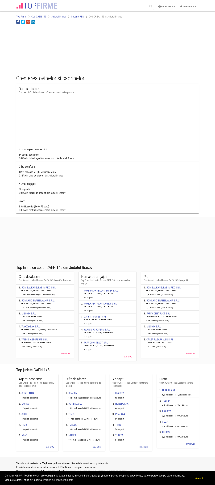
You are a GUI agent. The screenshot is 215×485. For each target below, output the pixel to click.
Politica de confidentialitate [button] (58, 480)
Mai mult (65, 353)
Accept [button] (199, 478)
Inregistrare (188, 6)
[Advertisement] (74, 48)
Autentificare (166, 6)
